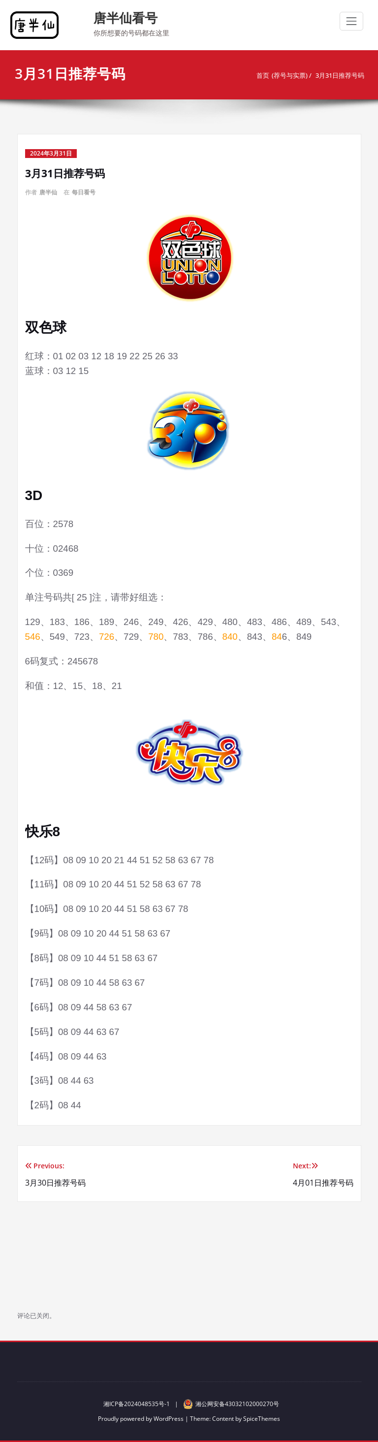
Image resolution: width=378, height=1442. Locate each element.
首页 (261, 75)
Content (223, 1418)
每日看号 (83, 192)
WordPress (169, 1418)
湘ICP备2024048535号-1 (136, 1404)
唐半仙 (48, 192)
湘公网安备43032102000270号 (231, 1404)
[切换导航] (351, 21)
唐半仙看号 (126, 18)
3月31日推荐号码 (339, 75)
